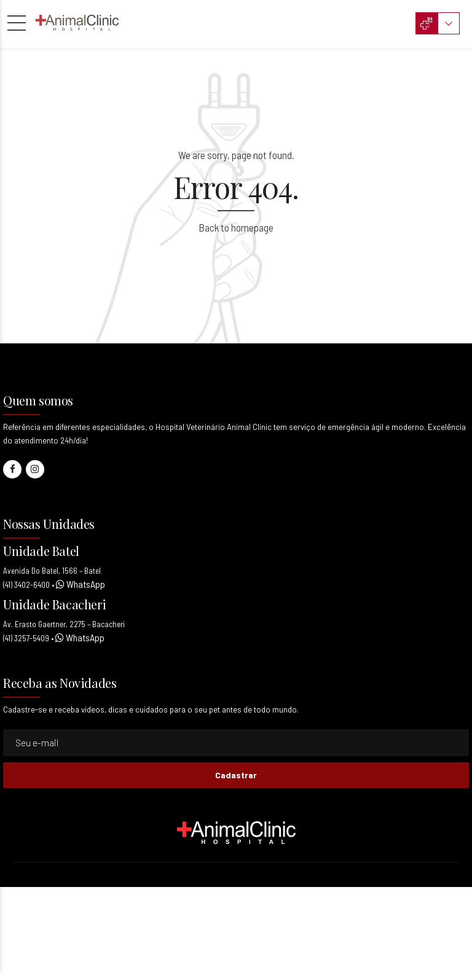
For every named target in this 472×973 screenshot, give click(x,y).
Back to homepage (236, 227)
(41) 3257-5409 (26, 638)
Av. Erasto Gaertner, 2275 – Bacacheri (64, 624)
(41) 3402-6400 (26, 585)
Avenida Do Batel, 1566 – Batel (52, 571)
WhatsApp (85, 584)
